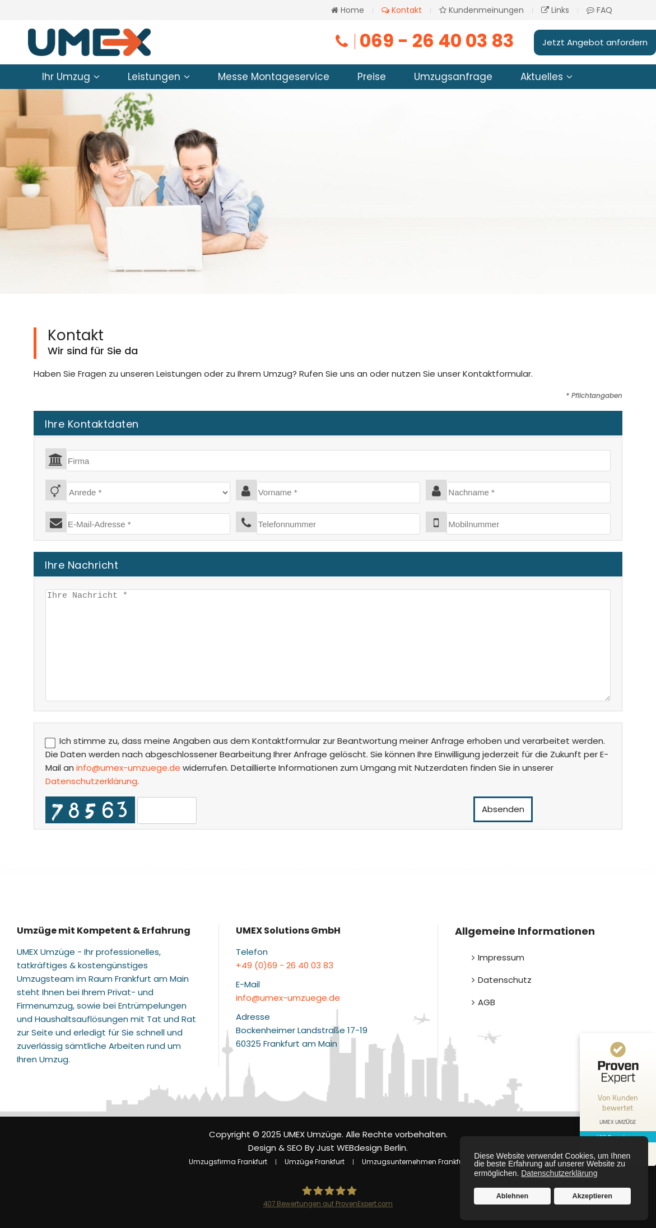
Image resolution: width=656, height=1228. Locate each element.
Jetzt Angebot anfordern (595, 42)
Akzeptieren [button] (592, 1196)
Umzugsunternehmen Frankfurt (415, 1161)
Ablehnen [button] (512, 1196)
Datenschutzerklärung (91, 781)
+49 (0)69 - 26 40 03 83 (284, 965)
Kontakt (401, 10)
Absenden (503, 809)
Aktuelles (541, 76)
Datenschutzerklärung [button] (559, 1173)
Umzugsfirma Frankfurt (228, 1161)
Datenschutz (505, 980)
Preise (371, 76)
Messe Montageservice (273, 76)
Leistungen (154, 76)
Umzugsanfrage (453, 76)
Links (555, 10)
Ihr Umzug (66, 76)
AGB (486, 1002)
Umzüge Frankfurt (315, 1161)
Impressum (501, 957)
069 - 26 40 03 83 (423, 40)
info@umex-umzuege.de (128, 768)
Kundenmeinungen (481, 10)
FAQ (599, 10)
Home (347, 10)
